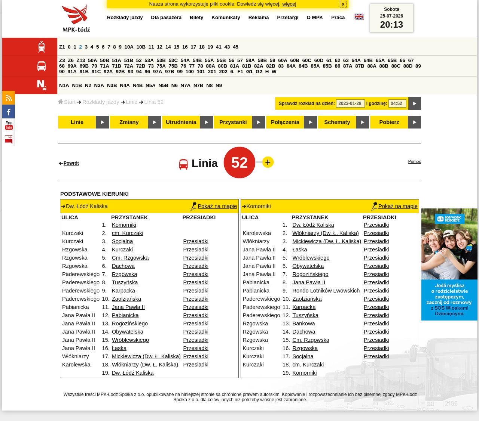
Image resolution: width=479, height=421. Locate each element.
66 (402, 60)
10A (129, 47)
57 (240, 60)
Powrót (71, 163)
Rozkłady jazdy (100, 102)
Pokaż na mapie (213, 206)
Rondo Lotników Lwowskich (326, 291)
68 (62, 66)
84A (291, 66)
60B (294, 60)
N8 (209, 85)
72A (128, 66)
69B (84, 66)
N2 (88, 85)
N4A (125, 85)
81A (234, 66)
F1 (240, 71)
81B (246, 66)
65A (380, 60)
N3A (99, 85)
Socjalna (122, 241)
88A (371, 66)
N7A (186, 85)
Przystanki (233, 122)
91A (72, 71)
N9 (219, 85)
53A (148, 60)
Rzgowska (124, 274)
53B (161, 60)
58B (262, 60)
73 (151, 66)
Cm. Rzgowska (130, 258)
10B (141, 47)
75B (173, 66)
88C (395, 66)
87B (359, 66)
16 (185, 47)
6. (233, 71)
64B (368, 60)
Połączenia (285, 122)
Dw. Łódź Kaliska (133, 373)
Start (67, 102)
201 (212, 71)
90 (62, 71)
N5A (151, 85)
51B (128, 60)
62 (338, 60)
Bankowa (303, 323)
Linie (132, 102)
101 (201, 71)
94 (139, 71)
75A (161, 66)
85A (315, 66)
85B (327, 66)
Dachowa (123, 266)
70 (94, 66)
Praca (338, 17)
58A (250, 60)
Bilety (196, 17)
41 (219, 47)
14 (168, 47)
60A (282, 60)
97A (157, 71)
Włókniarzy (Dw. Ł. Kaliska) (145, 365)
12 (159, 47)
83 (281, 66)
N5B (163, 85)
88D (407, 66)
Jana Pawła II (128, 307)
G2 (259, 71)
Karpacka (123, 291)
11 (151, 47)
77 (192, 66)
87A (347, 66)
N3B (112, 85)
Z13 (81, 60)
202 (223, 71)
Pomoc (414, 161)
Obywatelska (127, 332)
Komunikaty (225, 17)
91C (96, 71)
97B (169, 71)
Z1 (62, 47)
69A (72, 66)
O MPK (315, 17)
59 (272, 60)
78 (200, 66)
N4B (138, 85)
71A (104, 66)
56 (231, 60)
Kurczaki (122, 250)
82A (258, 66)
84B (303, 66)
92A (108, 71)
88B (383, 66)
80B (222, 66)
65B (392, 60)
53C (173, 60)
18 (202, 47)
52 (139, 60)
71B (116, 66)
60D (318, 60)
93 (130, 71)
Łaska (119, 348)
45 (235, 47)
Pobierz (389, 122)
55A (209, 60)
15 (176, 47)
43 (227, 47)
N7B (198, 85)
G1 (249, 71)
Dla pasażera (166, 17)
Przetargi (287, 17)
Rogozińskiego (130, 323)
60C (306, 60)
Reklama (258, 17)
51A (116, 60)
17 (193, 47)
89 (418, 66)
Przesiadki (196, 241)
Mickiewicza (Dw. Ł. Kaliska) (146, 356)
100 (190, 71)
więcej (289, 4)
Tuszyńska (125, 282)
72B (140, 66)
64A (356, 60)
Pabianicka (125, 315)
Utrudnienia (181, 122)
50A (92, 60)
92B (120, 71)
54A (185, 60)
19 (210, 47)
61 (329, 60)
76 (183, 66)
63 (346, 60)
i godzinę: (376, 103)
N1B (77, 85)
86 (338, 66)
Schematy (337, 122)
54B (197, 60)
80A (210, 66)
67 (411, 60)
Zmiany (128, 122)
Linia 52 (154, 102)
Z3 (62, 60)
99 (180, 71)
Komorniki (124, 225)
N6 (174, 85)
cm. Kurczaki (127, 233)
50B (104, 60)
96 (147, 71)
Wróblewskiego (130, 340)
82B (270, 66)
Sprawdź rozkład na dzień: (307, 103)
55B (221, 60)
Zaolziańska (126, 299)
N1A (64, 85)
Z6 (71, 60)
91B (84, 71)
